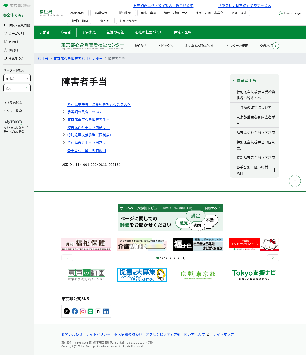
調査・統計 (238, 13)
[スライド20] (178, 258)
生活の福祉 (115, 31)
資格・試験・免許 (176, 13)
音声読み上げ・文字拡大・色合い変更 (163, 5)
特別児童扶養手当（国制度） (90, 134)
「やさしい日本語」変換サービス (244, 5)
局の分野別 (77, 13)
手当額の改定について (85, 111)
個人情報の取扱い (128, 334)
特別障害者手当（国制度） (88, 142)
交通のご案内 (269, 45)
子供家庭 (89, 31)
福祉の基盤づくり (149, 31)
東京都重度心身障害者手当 (88, 119)
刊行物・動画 (79, 20)
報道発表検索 (12, 102)
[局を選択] (17, 78)
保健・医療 (182, 31)
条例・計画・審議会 (209, 13)
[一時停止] (183, 258)
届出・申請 (148, 13)
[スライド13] (170, 258)
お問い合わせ (128, 20)
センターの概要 (237, 45)
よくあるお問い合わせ (200, 45)
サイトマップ (223, 334)
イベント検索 (12, 111)
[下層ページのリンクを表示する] (274, 170)
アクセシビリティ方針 (163, 334)
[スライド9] (165, 258)
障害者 (66, 31)
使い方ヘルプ (194, 334)
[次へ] (273, 257)
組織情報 (101, 13)
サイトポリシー (98, 334)
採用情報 (125, 13)
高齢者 (44, 31)
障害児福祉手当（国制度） (88, 127)
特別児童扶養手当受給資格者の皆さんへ (99, 104)
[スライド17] (174, 258)
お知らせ (104, 20)
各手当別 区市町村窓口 (86, 150)
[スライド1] (157, 258)
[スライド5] (161, 258)
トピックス (165, 45)
